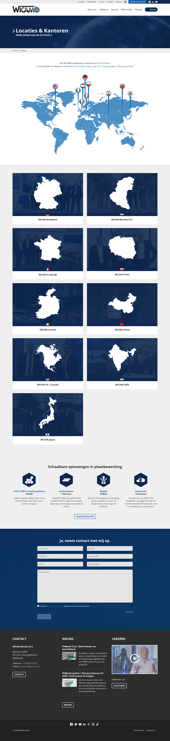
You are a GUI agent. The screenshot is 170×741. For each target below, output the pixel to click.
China (120, 66)
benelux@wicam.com (29, 666)
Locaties (101, 2)
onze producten (85, 516)
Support (81, 2)
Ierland (129, 66)
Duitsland (105, 63)
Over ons (92, 9)
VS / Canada (103, 66)
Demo (153, 9)
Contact (119, 2)
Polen (88, 66)
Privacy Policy (139, 730)
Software (103, 9)
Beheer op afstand (137, 2)
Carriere (110, 2)
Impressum (151, 730)
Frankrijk (80, 66)
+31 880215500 (29, 663)
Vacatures (119, 685)
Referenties (126, 9)
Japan (113, 66)
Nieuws (138, 9)
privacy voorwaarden (55, 606)
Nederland (69, 66)
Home (15, 50)
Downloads (91, 2)
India (94, 66)
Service (114, 9)
